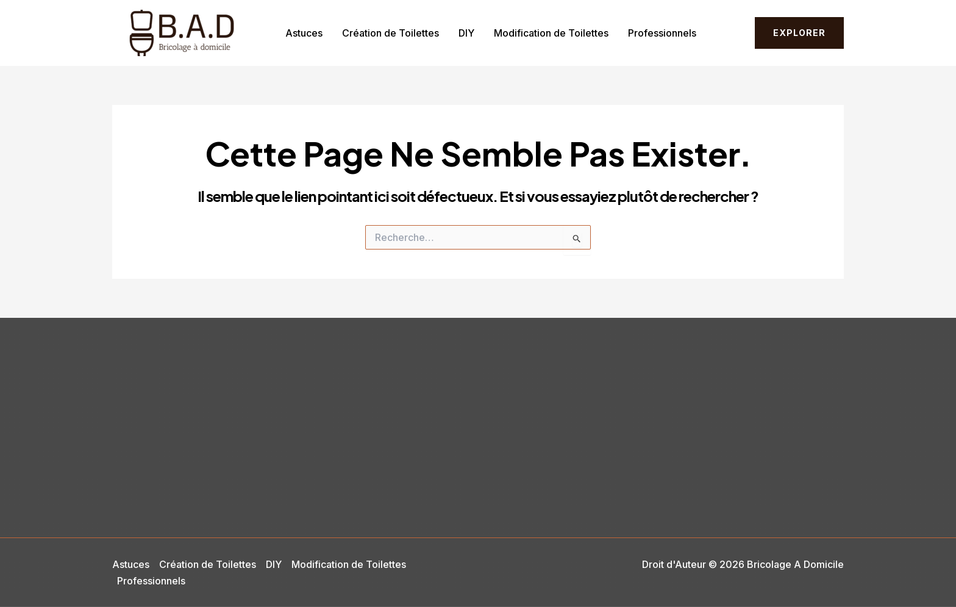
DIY (466, 33)
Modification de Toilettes (551, 33)
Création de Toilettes (390, 33)
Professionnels (662, 33)
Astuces (304, 33)
